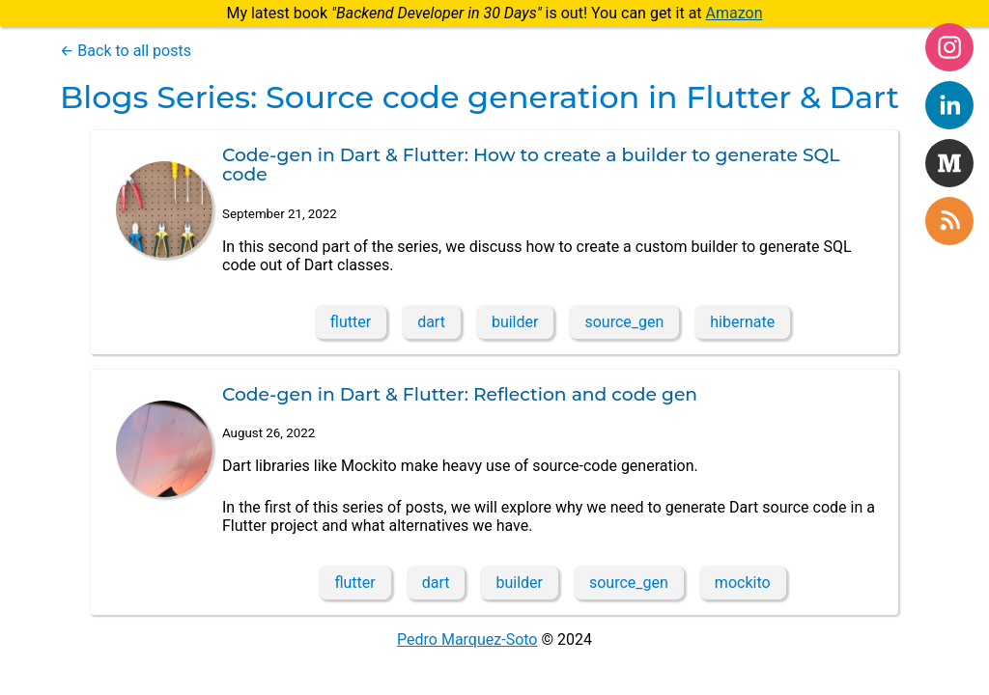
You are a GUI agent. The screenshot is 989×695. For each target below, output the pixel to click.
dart (431, 322)
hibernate (742, 322)
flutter (350, 322)
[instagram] (949, 47)
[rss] (949, 221)
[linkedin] (949, 105)
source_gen (624, 322)
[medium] (949, 163)
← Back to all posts (125, 51)
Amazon (734, 13)
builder (515, 322)
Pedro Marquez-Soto (467, 639)
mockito (743, 582)
